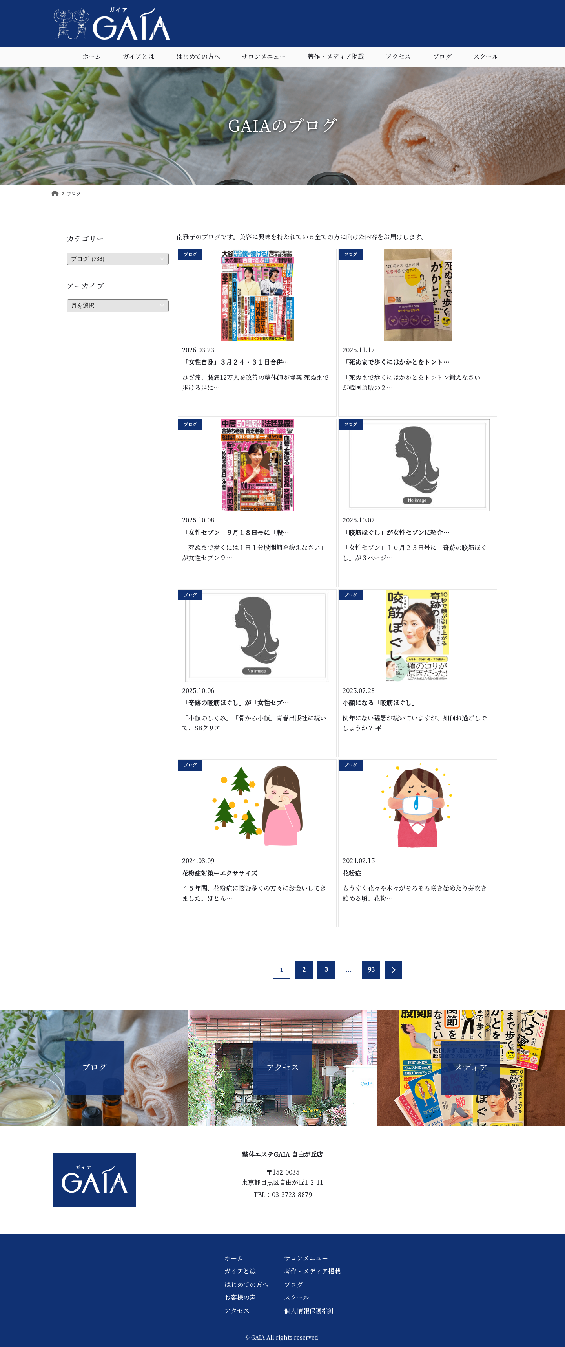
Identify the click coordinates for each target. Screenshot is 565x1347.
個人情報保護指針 (309, 1311)
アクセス (398, 56)
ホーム (91, 56)
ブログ (442, 56)
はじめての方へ (198, 56)
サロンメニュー (264, 56)
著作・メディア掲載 (336, 56)
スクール (485, 56)
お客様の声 (240, 1297)
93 (371, 969)
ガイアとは (138, 56)
